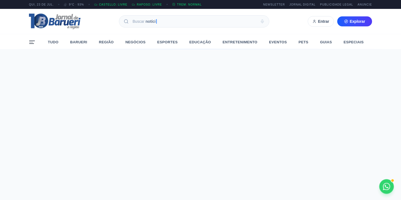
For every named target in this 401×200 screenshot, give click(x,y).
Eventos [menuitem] (278, 42)
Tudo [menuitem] (53, 42)
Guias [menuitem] (326, 42)
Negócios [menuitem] (135, 42)
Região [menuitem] (106, 42)
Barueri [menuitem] (78, 42)
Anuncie (365, 4)
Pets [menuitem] (303, 42)
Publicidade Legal (336, 4)
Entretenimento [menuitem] (239, 42)
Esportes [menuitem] (167, 42)
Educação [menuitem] (200, 42)
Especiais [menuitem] (354, 42)
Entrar (320, 21)
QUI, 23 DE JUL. (41, 4)
